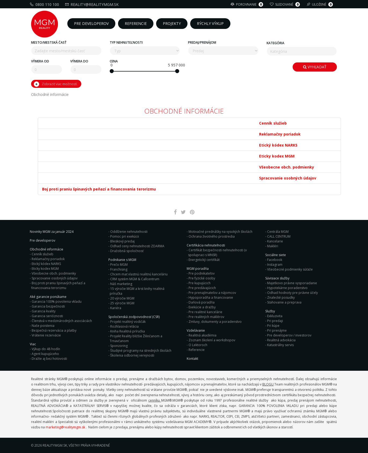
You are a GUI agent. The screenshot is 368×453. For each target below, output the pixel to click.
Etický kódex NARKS (46, 263)
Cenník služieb (42, 254)
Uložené (320, 4)
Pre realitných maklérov (206, 317)
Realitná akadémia (202, 335)
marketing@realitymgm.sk (65, 427)
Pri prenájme (277, 330)
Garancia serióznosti (47, 316)
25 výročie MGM (122, 303)
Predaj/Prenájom (202, 42)
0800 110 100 (45, 4)
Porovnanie (247, 4)
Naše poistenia (43, 325)
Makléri (272, 246)
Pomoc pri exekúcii (124, 236)
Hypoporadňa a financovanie (211, 297)
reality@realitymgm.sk (92, 4)
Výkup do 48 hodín (46, 349)
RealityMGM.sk (55, 445)
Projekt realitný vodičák (128, 321)
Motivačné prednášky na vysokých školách (220, 231)
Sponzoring (119, 345)
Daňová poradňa (202, 302)
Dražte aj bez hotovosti (49, 358)
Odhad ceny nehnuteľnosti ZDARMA (137, 246)
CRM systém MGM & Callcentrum (134, 279)
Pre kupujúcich (200, 283)
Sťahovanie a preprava (284, 302)
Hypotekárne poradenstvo (287, 288)
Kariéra (115, 308)
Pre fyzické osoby (202, 278)
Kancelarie (275, 241)
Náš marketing (121, 284)
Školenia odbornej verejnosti (132, 355)
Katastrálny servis (280, 345)
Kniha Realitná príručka (127, 331)
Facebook (274, 259)
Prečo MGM (119, 264)
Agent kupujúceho (45, 353)
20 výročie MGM (122, 298)
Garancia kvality (44, 311)
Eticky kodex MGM (45, 268)
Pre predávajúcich (202, 288)
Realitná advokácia (281, 340)
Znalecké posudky (281, 297)
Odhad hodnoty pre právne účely (292, 292)
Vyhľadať (314, 66)
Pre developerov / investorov (289, 335)
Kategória (275, 43)
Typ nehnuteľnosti (126, 42)
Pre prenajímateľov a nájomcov (212, 292)
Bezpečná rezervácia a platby (54, 330)
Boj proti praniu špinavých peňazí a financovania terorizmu (58, 285)
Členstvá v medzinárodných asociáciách (62, 321)
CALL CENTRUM (278, 236)
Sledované (285, 4)
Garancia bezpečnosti (48, 306)
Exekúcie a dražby (202, 307)
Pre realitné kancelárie (205, 312)
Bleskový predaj (122, 241)
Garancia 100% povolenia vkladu (57, 301)
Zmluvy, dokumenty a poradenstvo (215, 321)
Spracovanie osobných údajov (55, 278)
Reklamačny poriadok (48, 259)
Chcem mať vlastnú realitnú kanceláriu (139, 274)
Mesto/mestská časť (49, 42)
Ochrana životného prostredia (212, 236)
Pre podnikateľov (202, 273)
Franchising (118, 269)
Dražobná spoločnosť (126, 251)
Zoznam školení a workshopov (212, 340)
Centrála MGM (278, 231)
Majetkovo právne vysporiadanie (292, 283)
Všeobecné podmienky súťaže (290, 269)
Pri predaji (275, 321)
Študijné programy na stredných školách (140, 350)
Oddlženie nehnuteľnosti (129, 231)
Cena (114, 61)
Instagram (274, 264)
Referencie (197, 349)
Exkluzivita (274, 316)
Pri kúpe (273, 325)
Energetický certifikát (204, 259)
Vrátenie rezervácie (46, 335)
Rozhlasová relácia (124, 326)
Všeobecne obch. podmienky (54, 273)
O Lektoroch (198, 345)
